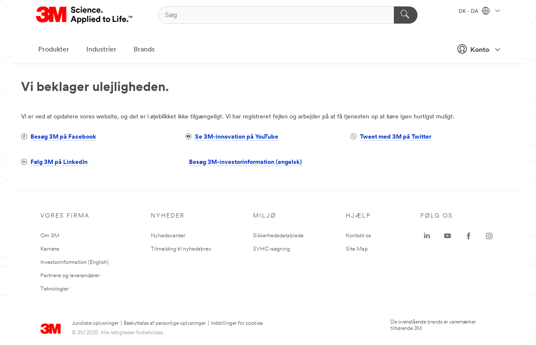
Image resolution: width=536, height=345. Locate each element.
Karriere (49, 249)
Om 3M (49, 236)
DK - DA (479, 11)
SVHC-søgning (271, 249)
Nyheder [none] (168, 216)
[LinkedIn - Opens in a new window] (426, 236)
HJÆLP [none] (358, 216)
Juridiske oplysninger (95, 323)
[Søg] (288, 15)
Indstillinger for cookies (237, 323)
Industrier (101, 49)
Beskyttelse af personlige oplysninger (165, 323)
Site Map (357, 249)
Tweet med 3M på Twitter (395, 137)
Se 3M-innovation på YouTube (236, 137)
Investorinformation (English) (74, 262)
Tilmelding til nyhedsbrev (181, 249)
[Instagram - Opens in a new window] (489, 236)
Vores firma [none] (65, 216)
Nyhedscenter (168, 236)
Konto (476, 49)
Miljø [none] (264, 216)
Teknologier (54, 289)
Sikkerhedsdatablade (278, 236)
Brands (144, 49)
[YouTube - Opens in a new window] (447, 236)
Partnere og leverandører (70, 275)
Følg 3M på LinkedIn (59, 162)
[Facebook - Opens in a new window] (468, 236)
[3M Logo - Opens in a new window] (85, 15)
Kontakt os (358, 236)
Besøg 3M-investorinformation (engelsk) (245, 162)
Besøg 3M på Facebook (63, 137)
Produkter (53, 49)
